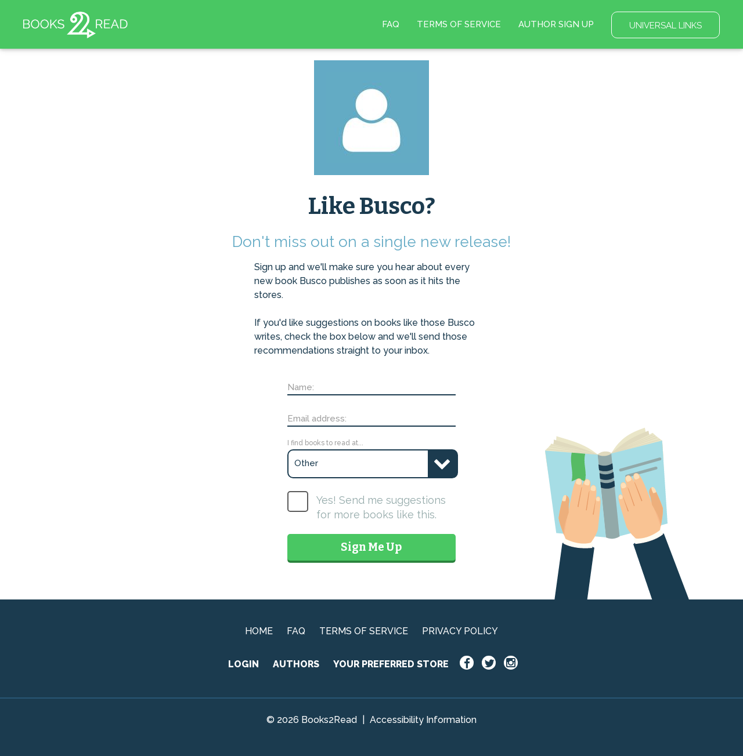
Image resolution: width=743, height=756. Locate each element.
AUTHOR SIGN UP (556, 24)
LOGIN (243, 664)
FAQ (390, 24)
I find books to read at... (325, 443)
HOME (259, 631)
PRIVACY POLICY (460, 631)
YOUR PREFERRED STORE (391, 664)
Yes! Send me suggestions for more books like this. (381, 507)
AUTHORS (296, 664)
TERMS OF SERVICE (459, 24)
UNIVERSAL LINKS (665, 25)
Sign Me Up (371, 547)
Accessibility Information (423, 719)
